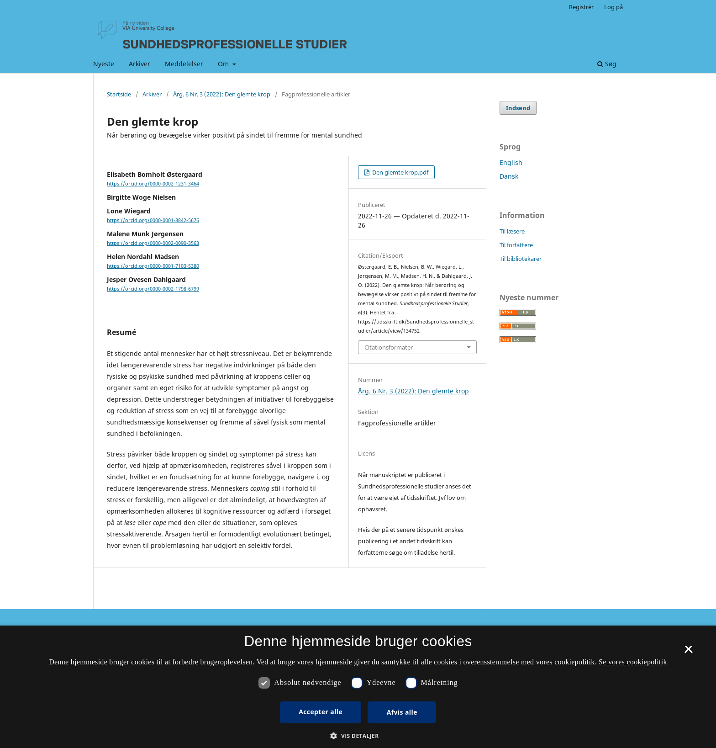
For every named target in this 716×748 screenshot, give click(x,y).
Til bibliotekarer (521, 259)
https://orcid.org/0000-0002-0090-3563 (153, 243)
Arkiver (139, 63)
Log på (613, 7)
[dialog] (358, 687)
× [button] (688, 652)
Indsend (518, 108)
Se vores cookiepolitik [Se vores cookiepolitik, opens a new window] (633, 662)
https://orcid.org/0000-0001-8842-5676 (153, 220)
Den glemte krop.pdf (399, 172)
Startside (119, 94)
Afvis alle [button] (402, 712)
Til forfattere (516, 245)
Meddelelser (184, 63)
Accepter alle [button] (320, 711)
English (511, 162)
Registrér (581, 7)
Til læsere (512, 231)
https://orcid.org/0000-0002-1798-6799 (153, 289)
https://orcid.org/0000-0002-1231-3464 (153, 183)
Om (224, 63)
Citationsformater (388, 347)
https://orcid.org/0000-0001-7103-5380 (153, 266)
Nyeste (103, 63)
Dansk (509, 176)
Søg (606, 63)
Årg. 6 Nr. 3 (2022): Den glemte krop (221, 94)
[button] (358, 736)
